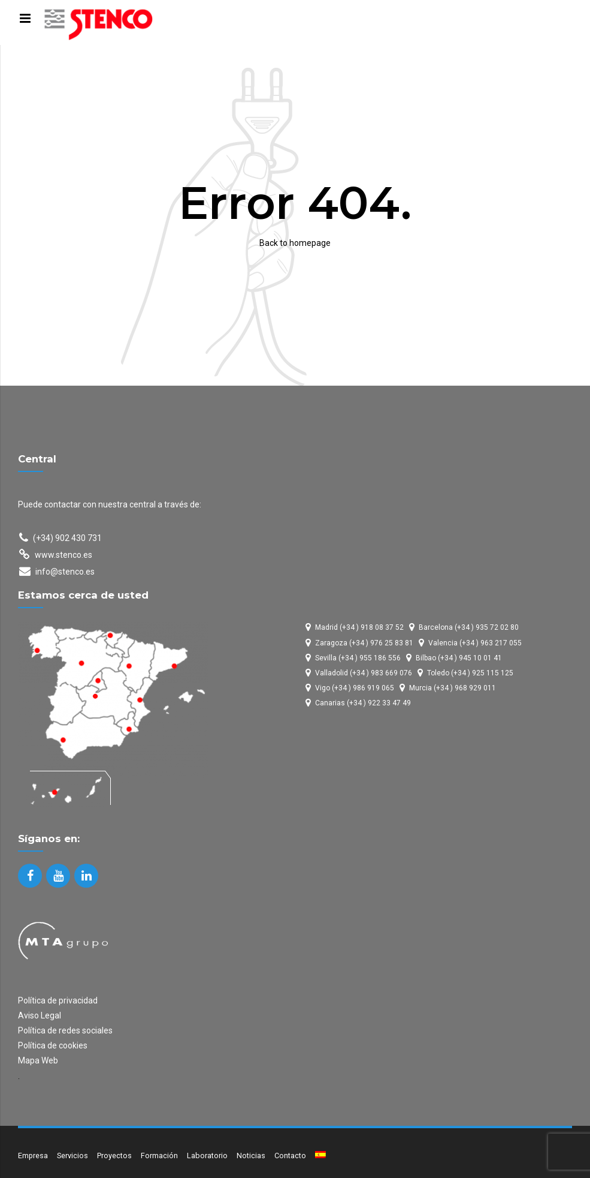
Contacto (290, 1155)
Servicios (72, 1155)
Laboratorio (207, 1155)
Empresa (33, 1155)
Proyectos (114, 1155)
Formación (159, 1155)
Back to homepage (295, 243)
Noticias (251, 1155)
